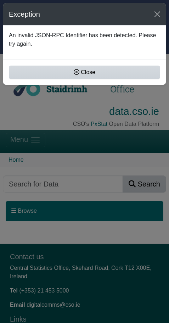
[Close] (157, 14)
